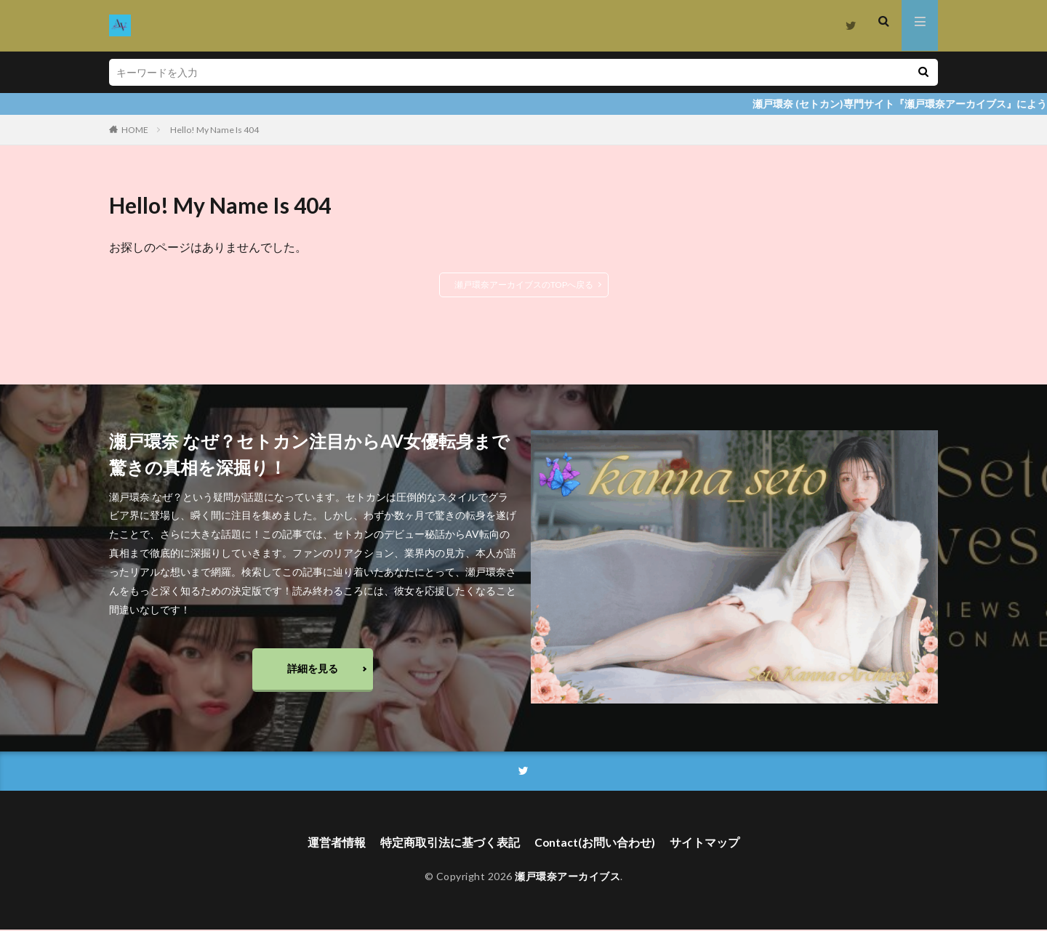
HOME (134, 129)
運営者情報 (337, 845)
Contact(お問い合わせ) (595, 845)
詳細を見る (312, 669)
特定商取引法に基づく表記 (450, 845)
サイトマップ (705, 845)
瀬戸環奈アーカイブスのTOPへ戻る (523, 284)
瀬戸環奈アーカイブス (567, 878)
